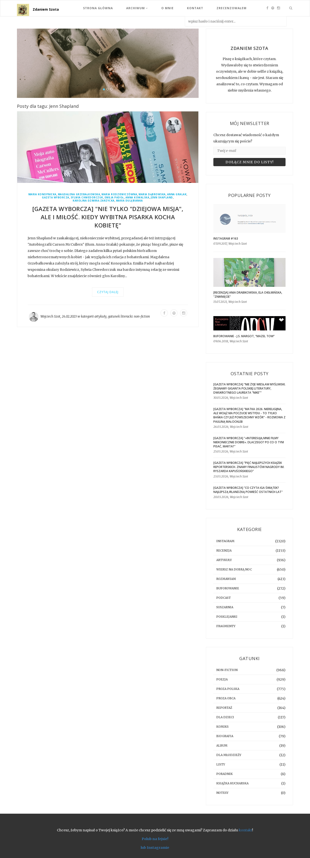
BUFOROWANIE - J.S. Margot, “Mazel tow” (244, 336)
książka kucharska (232, 783)
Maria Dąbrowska (152, 194)
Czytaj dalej (107, 292)
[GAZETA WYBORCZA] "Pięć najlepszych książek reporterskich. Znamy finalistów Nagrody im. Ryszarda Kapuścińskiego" (248, 467)
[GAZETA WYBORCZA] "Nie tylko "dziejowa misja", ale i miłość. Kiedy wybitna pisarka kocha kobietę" (107, 217)
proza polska (227, 689)
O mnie (167, 8)
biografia (224, 736)
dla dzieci (225, 717)
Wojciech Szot (50, 316)
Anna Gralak (177, 194)
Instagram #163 (225, 238)
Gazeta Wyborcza (55, 197)
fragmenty (225, 626)
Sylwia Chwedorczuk (87, 197)
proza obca (225, 698)
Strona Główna (98, 8)
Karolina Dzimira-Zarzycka (94, 200)
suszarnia (224, 607)
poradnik (224, 774)
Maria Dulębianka (129, 200)
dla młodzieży (228, 755)
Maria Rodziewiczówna (119, 194)
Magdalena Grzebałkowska (79, 194)
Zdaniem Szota (46, 9)
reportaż (224, 708)
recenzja (224, 550)
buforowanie (227, 588)
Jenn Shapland (162, 197)
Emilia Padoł (114, 197)
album (221, 745)
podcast (223, 598)
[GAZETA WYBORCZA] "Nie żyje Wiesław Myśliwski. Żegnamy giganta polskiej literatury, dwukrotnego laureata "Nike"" (249, 388)
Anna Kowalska (137, 197)
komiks (222, 726)
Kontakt (195, 8)
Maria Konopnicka (42, 194)
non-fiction (142, 316)
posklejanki (226, 616)
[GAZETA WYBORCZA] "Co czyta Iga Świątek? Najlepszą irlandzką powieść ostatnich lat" (248, 490)
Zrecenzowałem (232, 8)
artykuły (100, 316)
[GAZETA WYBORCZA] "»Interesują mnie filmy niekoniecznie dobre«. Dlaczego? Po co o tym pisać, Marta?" (248, 442)
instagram (225, 541)
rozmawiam (226, 579)
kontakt (245, 830)
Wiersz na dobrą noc (234, 569)
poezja (222, 679)
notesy (222, 793)
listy (220, 764)
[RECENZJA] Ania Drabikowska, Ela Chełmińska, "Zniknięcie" (247, 294)
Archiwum (137, 8)
